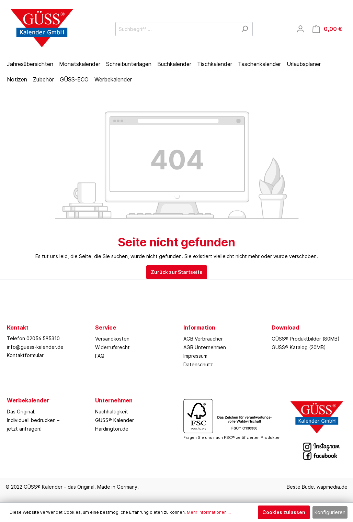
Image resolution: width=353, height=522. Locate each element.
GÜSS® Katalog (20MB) (299, 347)
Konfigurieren (330, 512)
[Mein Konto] (300, 28)
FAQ (99, 356)
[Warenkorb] (327, 29)
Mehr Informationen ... (209, 512)
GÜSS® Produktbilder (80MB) (306, 339)
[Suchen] (245, 29)
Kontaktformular (25, 355)
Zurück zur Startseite (177, 272)
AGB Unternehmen (204, 347)
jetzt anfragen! (24, 429)
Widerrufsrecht (112, 347)
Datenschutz (198, 364)
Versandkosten (112, 339)
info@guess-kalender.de (35, 347)
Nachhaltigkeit (111, 411)
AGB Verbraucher (203, 339)
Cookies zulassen (283, 512)
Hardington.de (111, 429)
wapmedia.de (332, 487)
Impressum (195, 356)
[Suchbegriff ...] (176, 29)
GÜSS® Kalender (114, 420)
